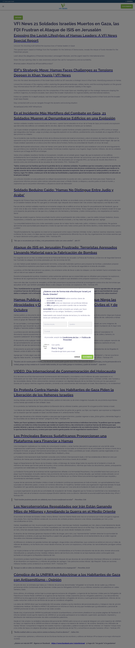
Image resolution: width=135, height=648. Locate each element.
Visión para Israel (8, 1)
